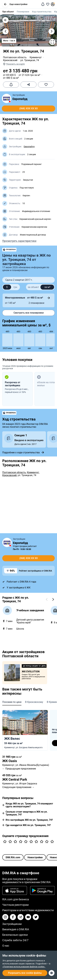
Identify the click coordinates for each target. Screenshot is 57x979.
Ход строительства (41, 11)
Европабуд (20, 99)
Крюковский (10, 60)
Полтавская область (15, 57)
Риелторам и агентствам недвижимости (28, 910)
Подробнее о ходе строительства (23, 452)
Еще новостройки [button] (14, 4)
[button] (5, 4)
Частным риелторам (15, 904)
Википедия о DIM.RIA (15, 929)
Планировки (23, 11)
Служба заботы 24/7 (15, 940)
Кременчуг (36, 57)
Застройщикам (12, 923)
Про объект (8, 11)
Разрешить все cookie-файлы (25, 972)
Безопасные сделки (15, 934)
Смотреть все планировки (29, 312)
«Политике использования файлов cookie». (23, 966)
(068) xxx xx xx (28, 108)
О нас (5, 945)
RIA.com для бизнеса (15, 899)
